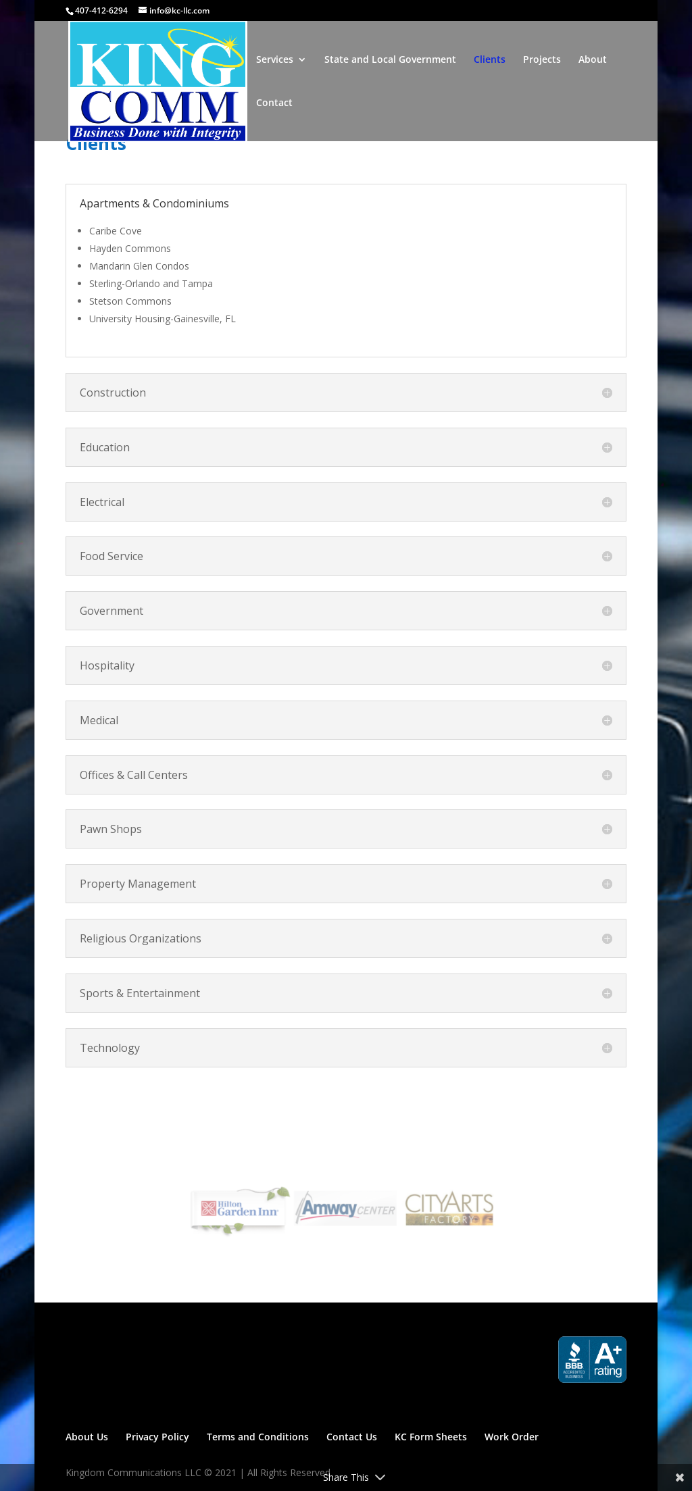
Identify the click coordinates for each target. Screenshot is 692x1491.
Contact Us (351, 1436)
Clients (489, 60)
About (592, 60)
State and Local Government (390, 60)
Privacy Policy (157, 1436)
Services (274, 60)
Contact (274, 103)
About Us (87, 1436)
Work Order (512, 1436)
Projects (542, 60)
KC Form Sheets (431, 1436)
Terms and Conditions (258, 1436)
